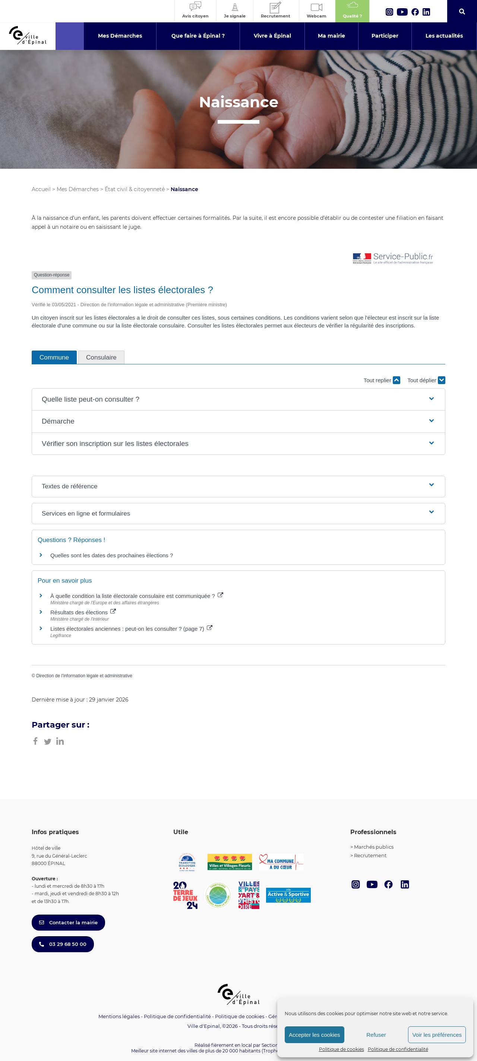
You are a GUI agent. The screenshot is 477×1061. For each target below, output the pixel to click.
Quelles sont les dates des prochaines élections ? (111, 555)
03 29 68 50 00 (62, 944)
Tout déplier (426, 380)
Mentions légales (119, 1016)
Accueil (41, 189)
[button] (238, 400)
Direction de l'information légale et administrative (84, 675)
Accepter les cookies (314, 1035)
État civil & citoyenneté (135, 189)
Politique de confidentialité (398, 1049)
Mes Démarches (78, 189)
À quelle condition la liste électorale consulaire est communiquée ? (136, 596)
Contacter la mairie (68, 922)
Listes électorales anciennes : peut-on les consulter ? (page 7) (131, 628)
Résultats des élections (83, 612)
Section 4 (272, 1045)
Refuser (376, 1035)
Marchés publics (374, 847)
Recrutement (370, 855)
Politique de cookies (341, 1049)
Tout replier (382, 380)
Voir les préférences (437, 1035)
